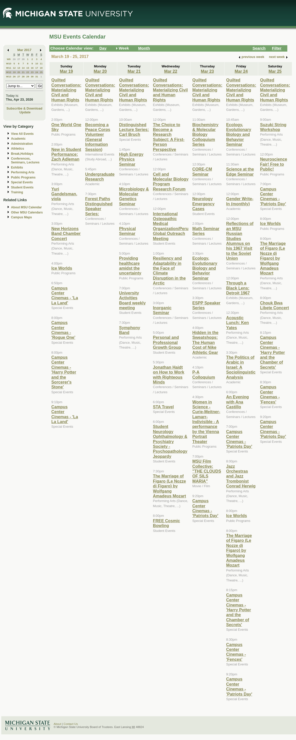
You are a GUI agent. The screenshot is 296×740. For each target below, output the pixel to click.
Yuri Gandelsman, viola (64, 194)
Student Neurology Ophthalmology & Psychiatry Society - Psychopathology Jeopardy (170, 441)
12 (14, 67)
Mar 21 (133, 71)
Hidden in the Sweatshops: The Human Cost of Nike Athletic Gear (205, 342)
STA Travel (163, 406)
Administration (22, 144)
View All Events (22, 134)
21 (23, 72)
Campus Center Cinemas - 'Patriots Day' (205, 508)
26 (14, 59)
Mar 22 (170, 71)
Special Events (22, 182)
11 (41, 63)
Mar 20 (100, 71)
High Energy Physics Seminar (131, 159)
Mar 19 (66, 71)
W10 (8, 63)
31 (36, 76)
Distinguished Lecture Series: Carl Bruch (134, 129)
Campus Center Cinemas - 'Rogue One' (63, 330)
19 (14, 72)
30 (32, 76)
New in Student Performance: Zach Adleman (66, 154)
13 (18, 67)
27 (18, 59)
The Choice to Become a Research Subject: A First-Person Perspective (169, 137)
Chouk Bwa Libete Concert (274, 305)
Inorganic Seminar (162, 310)
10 (36, 63)
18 (41, 67)
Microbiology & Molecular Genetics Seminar (134, 196)
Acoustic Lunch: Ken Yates (237, 322)
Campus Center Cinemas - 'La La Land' (64, 295)
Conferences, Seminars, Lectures (25, 160)
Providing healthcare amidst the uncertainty (130, 265)
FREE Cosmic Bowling (166, 523)
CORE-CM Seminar (202, 171)
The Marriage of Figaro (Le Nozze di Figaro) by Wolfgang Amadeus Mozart (169, 486)
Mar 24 (241, 71)
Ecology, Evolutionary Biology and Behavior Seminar (204, 268)
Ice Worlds (61, 268)
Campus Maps (21, 217)
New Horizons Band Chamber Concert (66, 233)
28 (23, 59)
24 (36, 72)
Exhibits (17, 167)
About (57, 723)
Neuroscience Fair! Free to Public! (273, 164)
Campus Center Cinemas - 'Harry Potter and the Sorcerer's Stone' (63, 372)
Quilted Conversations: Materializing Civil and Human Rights (66, 90)
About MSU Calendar (26, 207)
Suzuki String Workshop (273, 127)
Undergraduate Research (100, 176)
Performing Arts (22, 172)
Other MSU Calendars (27, 212)
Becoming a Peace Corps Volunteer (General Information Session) (97, 137)
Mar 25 (274, 71)
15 (27, 67)
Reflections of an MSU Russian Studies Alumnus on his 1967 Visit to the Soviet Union (240, 240)
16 (32, 67)
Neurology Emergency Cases (203, 203)
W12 (8, 72)
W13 (8, 76)
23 (32, 72)
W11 (8, 67)
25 (41, 72)
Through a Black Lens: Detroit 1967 (238, 288)
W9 (9, 59)
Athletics (17, 148)
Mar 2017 (24, 50)
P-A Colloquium (203, 374)
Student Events (22, 187)
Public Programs (23, 177)
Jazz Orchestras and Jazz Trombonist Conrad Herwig (241, 476)
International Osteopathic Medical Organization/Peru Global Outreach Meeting (170, 226)
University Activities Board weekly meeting (132, 300)
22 (27, 72)
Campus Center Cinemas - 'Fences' (236, 652)
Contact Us (71, 723)
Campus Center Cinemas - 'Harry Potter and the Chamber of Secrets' (238, 610)
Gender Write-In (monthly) (240, 201)
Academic (18, 138)
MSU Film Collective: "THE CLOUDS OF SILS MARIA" (206, 471)
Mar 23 (207, 71)
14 (23, 67)
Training (17, 192)
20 (18, 72)
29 (27, 76)
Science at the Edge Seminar (240, 171)
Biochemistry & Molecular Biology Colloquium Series (205, 134)
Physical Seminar (127, 231)
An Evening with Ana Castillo (237, 402)
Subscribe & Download (24, 108)
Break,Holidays (22, 154)
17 (36, 67)
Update (25, 112)
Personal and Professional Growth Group (167, 342)
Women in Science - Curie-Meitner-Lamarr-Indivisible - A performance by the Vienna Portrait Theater (206, 422)
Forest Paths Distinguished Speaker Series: (99, 206)
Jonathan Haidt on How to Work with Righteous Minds (168, 374)
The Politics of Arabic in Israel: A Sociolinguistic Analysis (241, 367)
